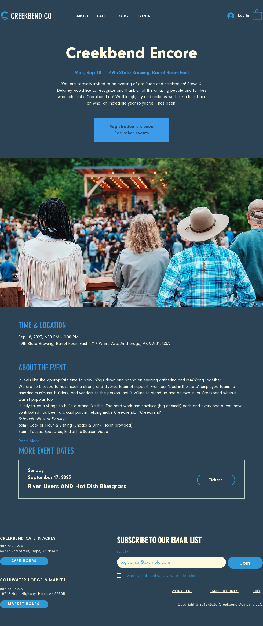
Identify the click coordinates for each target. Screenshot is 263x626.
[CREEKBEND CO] (31, 16)
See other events (131, 133)
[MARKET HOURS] (24, 604)
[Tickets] (216, 480)
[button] (257, 14)
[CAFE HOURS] (24, 561)
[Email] (169, 562)
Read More (29, 441)
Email (123, 552)
